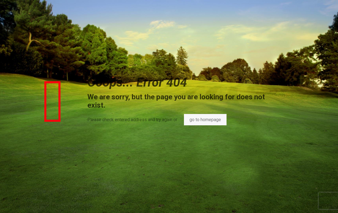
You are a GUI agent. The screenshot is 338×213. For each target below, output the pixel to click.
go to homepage (205, 119)
